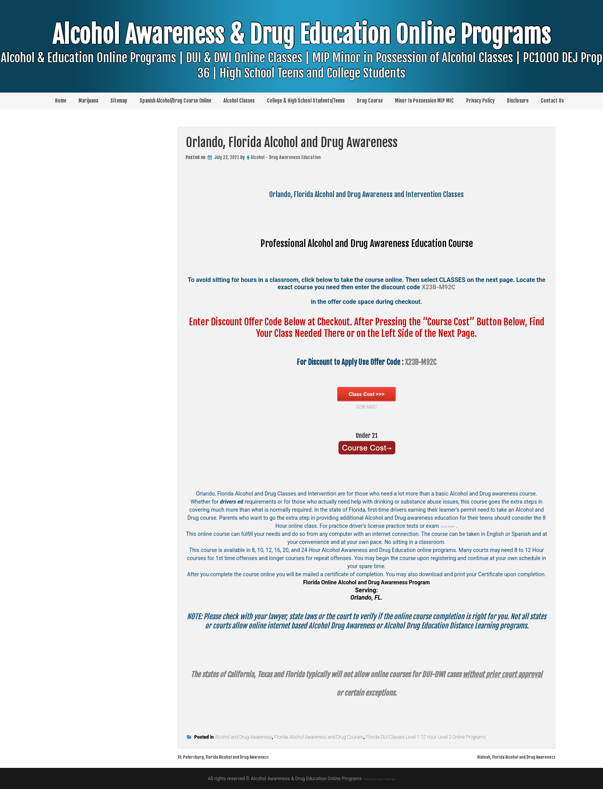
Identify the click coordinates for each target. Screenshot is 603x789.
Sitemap (118, 101)
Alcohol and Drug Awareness (243, 737)
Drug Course (370, 101)
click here (447, 526)
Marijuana (88, 101)
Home (60, 101)
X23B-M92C (366, 398)
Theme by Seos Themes (379, 778)
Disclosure (517, 101)
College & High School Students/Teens (306, 101)
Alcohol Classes (239, 101)
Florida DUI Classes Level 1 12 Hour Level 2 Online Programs (426, 737)
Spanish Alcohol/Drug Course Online (175, 101)
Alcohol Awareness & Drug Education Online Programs (301, 65)
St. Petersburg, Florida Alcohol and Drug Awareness (242, 756)
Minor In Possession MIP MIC (424, 101)
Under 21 (366, 434)
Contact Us (552, 101)
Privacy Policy (480, 101)
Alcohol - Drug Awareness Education (286, 157)
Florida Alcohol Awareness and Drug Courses (318, 737)
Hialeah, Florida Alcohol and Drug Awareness (500, 756)
